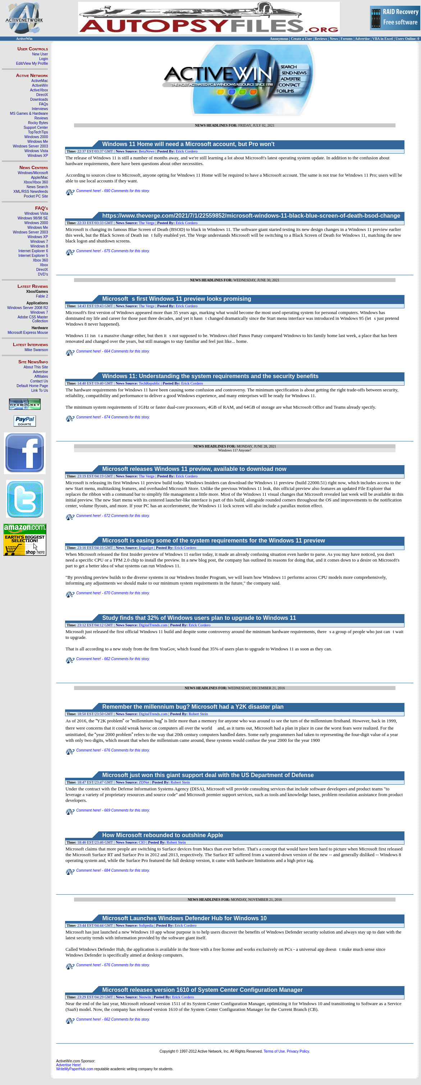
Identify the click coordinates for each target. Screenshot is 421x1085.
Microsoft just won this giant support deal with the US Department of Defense (208, 775)
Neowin (145, 997)
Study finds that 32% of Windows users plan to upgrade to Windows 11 (199, 618)
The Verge (147, 223)
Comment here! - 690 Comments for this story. (107, 191)
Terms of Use (274, 1051)
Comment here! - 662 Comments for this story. (107, 659)
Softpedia (146, 925)
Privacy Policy (298, 1051)
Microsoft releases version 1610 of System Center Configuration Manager (202, 990)
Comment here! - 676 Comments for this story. (107, 750)
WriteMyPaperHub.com (74, 1069)
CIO (142, 842)
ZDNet (144, 782)
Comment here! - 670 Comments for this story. (107, 593)
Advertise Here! (68, 1065)
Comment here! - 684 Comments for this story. (107, 870)
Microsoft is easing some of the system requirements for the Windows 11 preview (213, 540)
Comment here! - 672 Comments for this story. (107, 516)
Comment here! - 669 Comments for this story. (107, 810)
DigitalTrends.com (153, 625)
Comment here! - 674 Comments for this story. (107, 417)
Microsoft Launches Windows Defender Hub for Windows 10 (184, 918)
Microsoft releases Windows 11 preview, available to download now (194, 469)
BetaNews (147, 151)
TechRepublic (149, 383)
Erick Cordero (187, 151)
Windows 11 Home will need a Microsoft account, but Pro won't (188, 144)
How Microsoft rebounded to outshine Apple (162, 835)
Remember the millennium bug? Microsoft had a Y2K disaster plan (193, 707)
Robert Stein (198, 714)
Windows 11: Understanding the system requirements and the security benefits (210, 376)
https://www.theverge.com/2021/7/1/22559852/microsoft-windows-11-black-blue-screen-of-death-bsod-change (251, 216)
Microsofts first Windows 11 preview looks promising (176, 299)
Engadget (146, 548)
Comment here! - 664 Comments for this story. (107, 351)
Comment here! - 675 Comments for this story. (107, 251)
